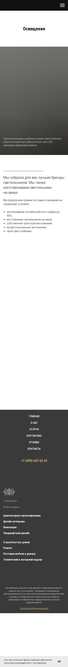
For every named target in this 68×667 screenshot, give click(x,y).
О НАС (34, 422)
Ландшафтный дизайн (16, 533)
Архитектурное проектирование (22, 515)
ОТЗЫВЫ (34, 442)
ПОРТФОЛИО (34, 435)
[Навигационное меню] (62, 5)
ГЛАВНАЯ (34, 416)
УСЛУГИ (34, 429)
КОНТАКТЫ (34, 448)
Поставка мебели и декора (19, 553)
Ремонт (7, 548)
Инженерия (10, 527)
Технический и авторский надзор (22, 559)
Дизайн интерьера (14, 521)
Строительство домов (16, 542)
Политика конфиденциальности (34, 608)
